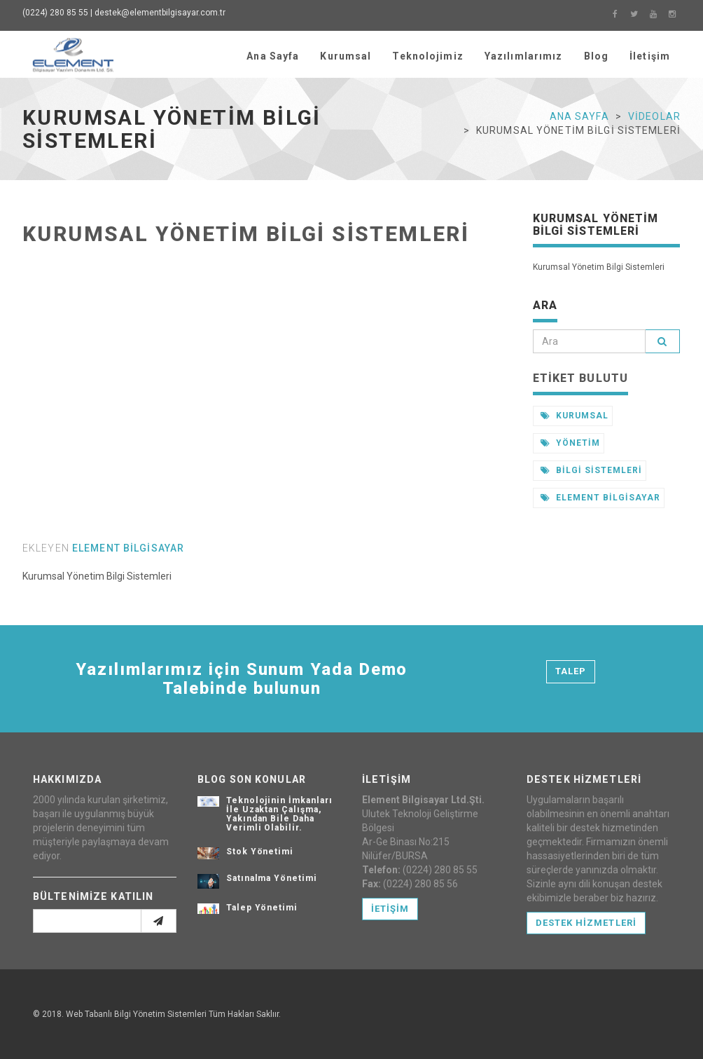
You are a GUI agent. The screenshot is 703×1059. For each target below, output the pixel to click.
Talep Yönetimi (262, 908)
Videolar (654, 116)
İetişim (390, 908)
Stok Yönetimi (259, 851)
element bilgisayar (128, 548)
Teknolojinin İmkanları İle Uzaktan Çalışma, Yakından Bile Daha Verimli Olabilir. (279, 814)
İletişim (649, 56)
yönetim (571, 443)
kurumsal (575, 416)
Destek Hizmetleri (586, 922)
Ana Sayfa (272, 56)
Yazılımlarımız (524, 56)
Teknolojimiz (427, 56)
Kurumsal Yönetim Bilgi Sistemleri (245, 233)
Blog (596, 56)
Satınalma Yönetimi (271, 878)
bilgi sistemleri (591, 470)
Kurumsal (345, 56)
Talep (570, 671)
